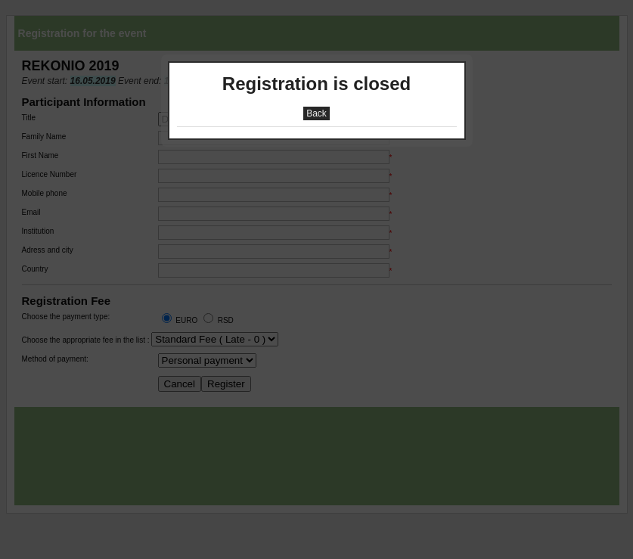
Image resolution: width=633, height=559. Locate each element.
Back (316, 113)
